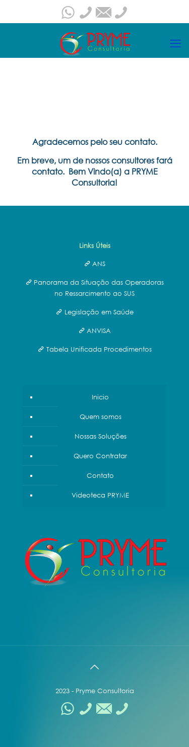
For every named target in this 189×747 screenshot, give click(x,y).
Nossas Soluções (101, 436)
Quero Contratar (100, 456)
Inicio (100, 397)
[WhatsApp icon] (68, 14)
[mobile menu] (175, 43)
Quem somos (100, 416)
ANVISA (99, 330)
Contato (100, 475)
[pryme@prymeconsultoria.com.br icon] (103, 14)
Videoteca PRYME (100, 495)
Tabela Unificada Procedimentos (99, 349)
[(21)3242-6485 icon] (121, 14)
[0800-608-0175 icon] (85, 14)
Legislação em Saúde (99, 312)
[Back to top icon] (95, 666)
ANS (98, 264)
